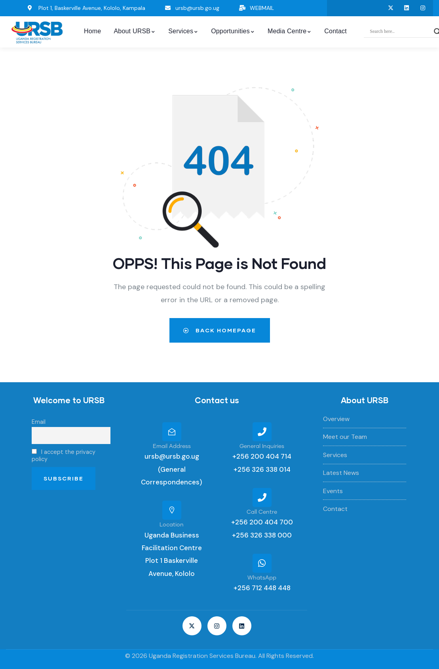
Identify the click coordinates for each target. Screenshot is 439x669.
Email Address (172, 446)
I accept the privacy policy (63, 455)
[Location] (171, 510)
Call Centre (262, 512)
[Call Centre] (262, 497)
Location (172, 525)
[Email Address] (171, 431)
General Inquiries (261, 446)
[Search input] (400, 31)
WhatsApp (261, 578)
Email (39, 421)
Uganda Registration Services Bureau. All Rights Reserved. (231, 656)
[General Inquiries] (262, 431)
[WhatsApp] (262, 563)
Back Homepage (219, 330)
